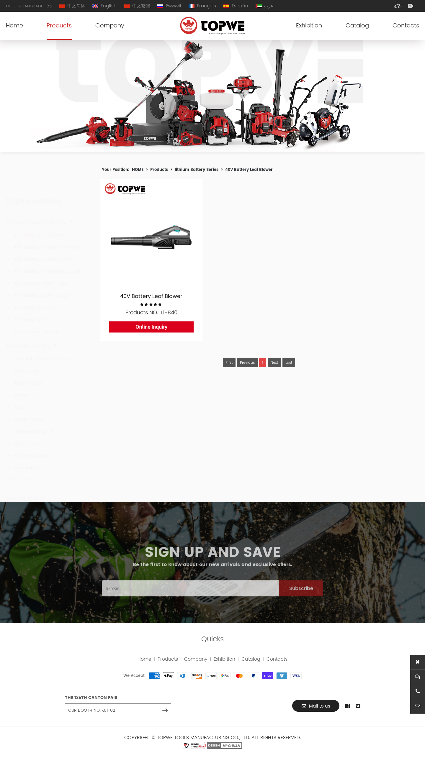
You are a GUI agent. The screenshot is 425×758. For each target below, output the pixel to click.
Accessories (27, 468)
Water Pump (28, 408)
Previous (247, 371)
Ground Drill (27, 432)
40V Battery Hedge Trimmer (46, 220)
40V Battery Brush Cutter (42, 232)
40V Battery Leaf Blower (41, 207)
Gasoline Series (31, 334)
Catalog (357, 26)
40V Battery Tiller (33, 292)
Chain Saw (26, 359)
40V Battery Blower (35, 280)
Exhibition (309, 26)
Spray (20, 396)
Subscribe (301, 598)
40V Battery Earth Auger (41, 268)
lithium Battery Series (39, 194)
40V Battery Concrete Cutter (47, 244)
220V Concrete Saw (36, 304)
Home (14, 26)
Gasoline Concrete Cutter (43, 347)
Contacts (406, 26)
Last (288, 371)
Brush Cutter (28, 371)
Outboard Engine (33, 420)
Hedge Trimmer (32, 444)
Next (274, 371)
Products (59, 26)
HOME (137, 171)
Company (109, 26)
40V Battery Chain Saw (40, 256)
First (229, 371)
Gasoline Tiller (29, 456)
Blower (21, 384)
